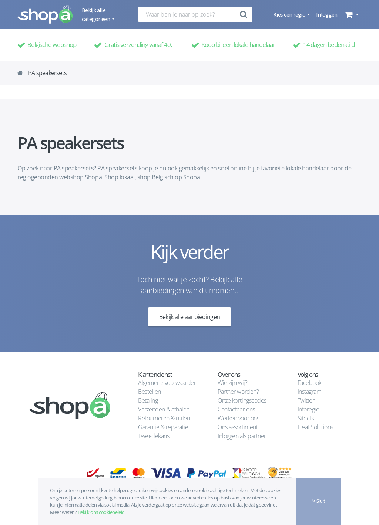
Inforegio (309, 409)
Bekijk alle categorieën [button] (96, 14)
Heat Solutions (316, 427)
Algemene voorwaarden (167, 383)
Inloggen (327, 14)
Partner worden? (238, 391)
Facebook (310, 383)
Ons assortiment (238, 427)
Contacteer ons (236, 409)
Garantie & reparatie (163, 427)
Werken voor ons (238, 418)
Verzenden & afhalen (164, 409)
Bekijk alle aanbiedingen (189, 317)
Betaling (148, 400)
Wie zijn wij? (232, 383)
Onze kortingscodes (242, 400)
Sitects (306, 418)
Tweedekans (153, 436)
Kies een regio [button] (289, 14)
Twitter (306, 400)
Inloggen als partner (242, 436)
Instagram (310, 391)
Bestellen (149, 391)
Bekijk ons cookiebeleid (101, 512)
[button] (351, 14)
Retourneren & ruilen (164, 418)
